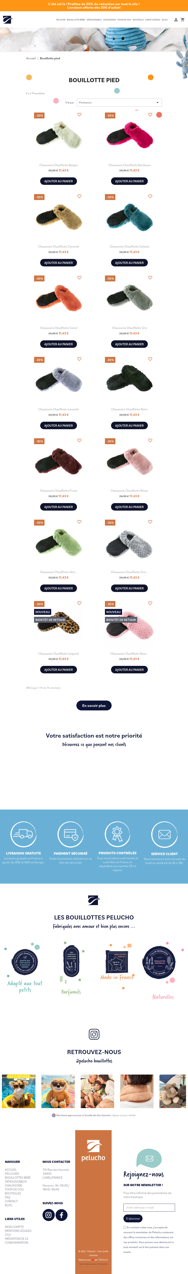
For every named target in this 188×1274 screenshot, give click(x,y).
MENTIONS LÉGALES (18, 1231)
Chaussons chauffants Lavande (58, 409)
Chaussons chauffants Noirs (129, 409)
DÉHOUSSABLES (16, 1181)
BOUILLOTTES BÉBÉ (18, 1177)
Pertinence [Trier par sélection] (119, 102)
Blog (165, 19)
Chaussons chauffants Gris (129, 328)
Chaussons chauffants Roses (129, 490)
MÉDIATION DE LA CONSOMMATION (16, 1240)
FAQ (7, 1197)
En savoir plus (94, 705)
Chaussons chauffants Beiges (58, 165)
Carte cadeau (152, 19)
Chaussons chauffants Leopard (58, 653)
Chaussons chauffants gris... (129, 572)
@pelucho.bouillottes (94, 1061)
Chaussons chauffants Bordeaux (129, 165)
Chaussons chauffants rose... (129, 653)
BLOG (8, 1205)
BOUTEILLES (13, 1193)
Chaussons (109, 19)
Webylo (103, 1259)
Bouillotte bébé (76, 19)
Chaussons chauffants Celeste (129, 246)
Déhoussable (94, 19)
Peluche (61, 19)
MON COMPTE (14, 1227)
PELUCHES (12, 1173)
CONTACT (11, 1201)
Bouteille (138, 19)
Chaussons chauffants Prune (58, 490)
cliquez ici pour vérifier (124, 1115)
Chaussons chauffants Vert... (58, 572)
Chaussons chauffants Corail (58, 328)
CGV (8, 1235)
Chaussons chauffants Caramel (58, 246)
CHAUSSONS (13, 1185)
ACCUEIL (11, 1170)
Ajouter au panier (58, 181)
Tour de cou (124, 19)
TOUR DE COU (14, 1189)
